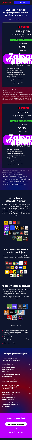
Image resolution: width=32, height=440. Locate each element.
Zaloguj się (22, 2)
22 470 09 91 (19, 432)
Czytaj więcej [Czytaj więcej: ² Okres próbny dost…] (27, 179)
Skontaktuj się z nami (16, 424)
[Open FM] (6, 2)
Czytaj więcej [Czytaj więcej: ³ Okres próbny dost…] (23, 184)
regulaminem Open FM (14, 172)
